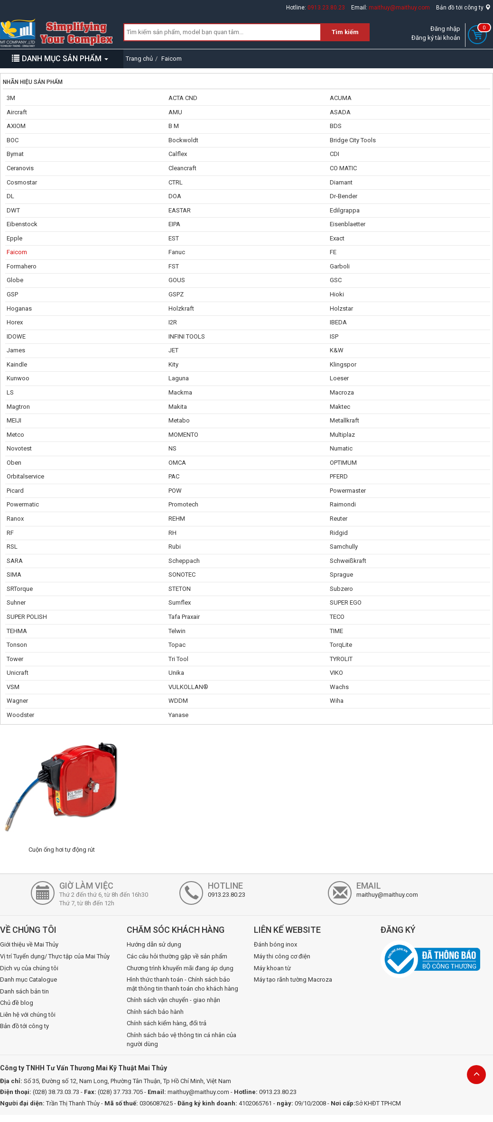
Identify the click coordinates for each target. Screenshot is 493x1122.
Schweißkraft (348, 560)
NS (172, 448)
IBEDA (338, 322)
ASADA (340, 112)
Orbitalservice (25, 476)
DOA (174, 196)
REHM (176, 518)
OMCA (177, 462)
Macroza (342, 392)
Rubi (174, 546)
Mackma (180, 392)
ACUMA (341, 97)
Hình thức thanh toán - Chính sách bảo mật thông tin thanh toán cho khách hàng (182, 984)
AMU (175, 112)
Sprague (341, 574)
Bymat (15, 153)
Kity (173, 364)
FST (173, 266)
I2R (172, 322)
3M (11, 97)
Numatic (341, 448)
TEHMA (17, 631)
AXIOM (16, 125)
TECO (337, 616)
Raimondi (343, 504)
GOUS (176, 280)
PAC (173, 476)
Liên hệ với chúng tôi (28, 1014)
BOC (13, 140)
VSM (13, 686)
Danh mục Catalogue (28, 979)
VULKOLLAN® (188, 686)
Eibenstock (22, 224)
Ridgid (339, 532)
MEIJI (14, 420)
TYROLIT (341, 658)
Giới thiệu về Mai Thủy (29, 944)
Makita (177, 406)
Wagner (17, 700)
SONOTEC (181, 574)
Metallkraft (344, 420)
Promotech (183, 504)
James (16, 350)
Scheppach (184, 560)
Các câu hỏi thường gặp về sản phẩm (177, 956)
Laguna (178, 378)
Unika (176, 672)
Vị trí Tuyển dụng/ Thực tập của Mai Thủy (55, 956)
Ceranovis (20, 168)
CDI (334, 153)
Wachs (339, 686)
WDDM (178, 700)
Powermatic (23, 504)
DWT (13, 210)
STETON (179, 588)
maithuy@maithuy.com (399, 7)
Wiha (337, 700)
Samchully (344, 546)
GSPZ (176, 294)
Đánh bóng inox (275, 944)
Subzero (341, 588)
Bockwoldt (183, 140)
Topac (177, 644)
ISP (334, 336)
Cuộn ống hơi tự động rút (61, 849)
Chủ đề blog (16, 1002)
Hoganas (19, 308)
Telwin (177, 631)
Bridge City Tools (353, 140)
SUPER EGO (346, 602)
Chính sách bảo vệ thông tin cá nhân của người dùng (181, 1039)
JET (173, 350)
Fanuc (176, 252)
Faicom (17, 252)
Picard (15, 490)
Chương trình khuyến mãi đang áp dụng (180, 968)
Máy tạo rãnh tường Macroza (293, 979)
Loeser (339, 378)
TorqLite (341, 644)
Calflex (177, 153)
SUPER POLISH (27, 616)
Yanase (178, 714)
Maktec (340, 406)
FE (333, 252)
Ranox (15, 518)
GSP (12, 294)
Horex (15, 322)
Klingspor (343, 364)
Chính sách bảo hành (155, 1011)
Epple (14, 238)
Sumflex (179, 602)
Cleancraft (182, 168)
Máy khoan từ (272, 968)
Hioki (337, 294)
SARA (15, 560)
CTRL (175, 182)
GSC (336, 280)
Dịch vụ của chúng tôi (29, 968)
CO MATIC (343, 168)
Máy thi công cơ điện (282, 956)
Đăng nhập (445, 28)
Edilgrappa (345, 210)
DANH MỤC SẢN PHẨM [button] (60, 58)
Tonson (17, 644)
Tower (15, 658)
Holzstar (341, 308)
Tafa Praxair (184, 616)
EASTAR (179, 210)
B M (173, 125)
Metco (15, 434)
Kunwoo (18, 378)
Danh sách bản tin (24, 991)
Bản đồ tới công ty (463, 7)
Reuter (338, 518)
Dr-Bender (343, 196)
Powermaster (348, 490)
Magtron (18, 406)
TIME (336, 631)
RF (10, 532)
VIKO (336, 672)
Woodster (20, 714)
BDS (336, 125)
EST (173, 238)
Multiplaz (342, 434)
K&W (337, 350)
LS (10, 392)
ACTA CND (182, 97)
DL (10, 196)
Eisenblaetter (347, 224)
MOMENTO (183, 434)
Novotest (19, 448)
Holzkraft (181, 308)
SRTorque (20, 588)
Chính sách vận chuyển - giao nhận (173, 999)
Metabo (179, 420)
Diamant (341, 182)
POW (175, 490)
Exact (337, 238)
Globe (15, 280)
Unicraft (17, 672)
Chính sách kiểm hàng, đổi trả (166, 1023)
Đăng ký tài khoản (435, 37)
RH (172, 532)
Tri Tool (178, 658)
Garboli (340, 266)
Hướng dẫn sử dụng (154, 944)
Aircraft (17, 112)
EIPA (174, 224)
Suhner (16, 602)
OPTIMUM (343, 462)
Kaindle (17, 364)
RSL (12, 546)
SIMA (14, 574)
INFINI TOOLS (186, 336)
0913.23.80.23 (326, 7)
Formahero (22, 266)
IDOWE (16, 336)
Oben (14, 462)
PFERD (339, 476)
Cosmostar (22, 182)
